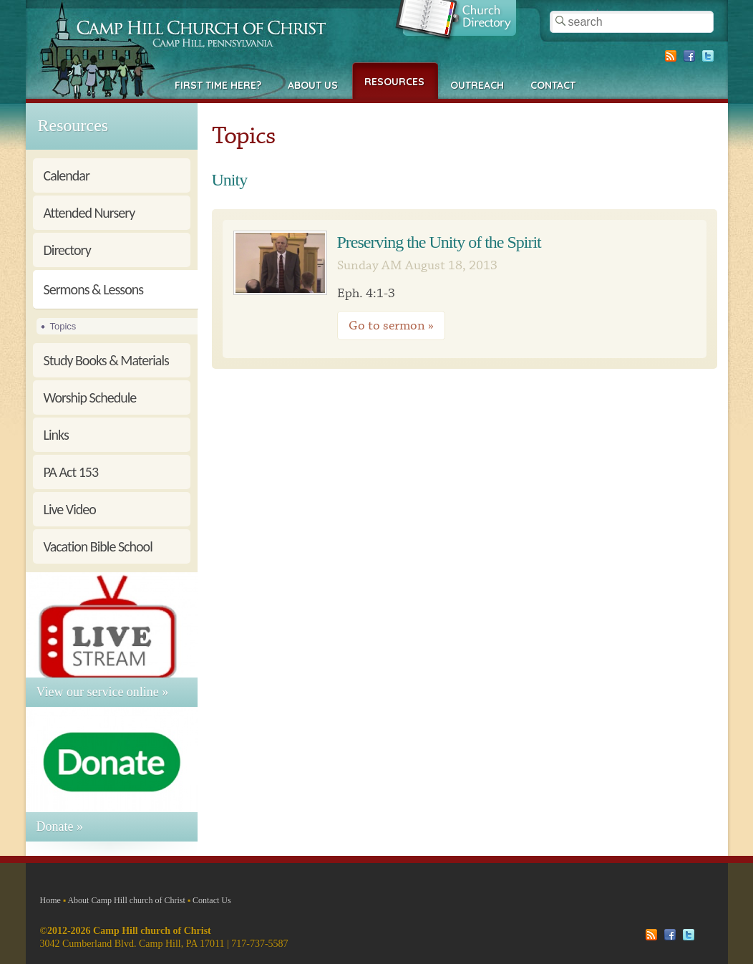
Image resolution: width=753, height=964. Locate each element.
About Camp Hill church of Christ (126, 900)
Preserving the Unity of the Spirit (439, 242)
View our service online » (103, 692)
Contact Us (212, 900)
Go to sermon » (391, 325)
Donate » (60, 826)
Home (50, 900)
